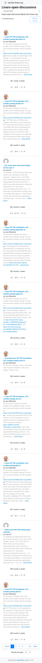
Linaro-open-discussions (19, 7)
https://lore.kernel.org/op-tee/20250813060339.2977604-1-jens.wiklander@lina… (15, 329)
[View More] (28, 75)
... (26, 646)
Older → (36, 646)
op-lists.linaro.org (15, 3)
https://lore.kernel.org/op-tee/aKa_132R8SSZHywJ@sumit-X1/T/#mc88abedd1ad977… (14, 322)
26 (30, 646)
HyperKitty (20, 660)
